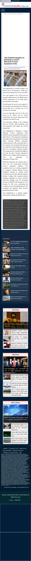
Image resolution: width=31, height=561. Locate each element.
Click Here (18, 227)
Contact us (13, 448)
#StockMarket (7, 68)
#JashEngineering (15, 68)
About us (23, 448)
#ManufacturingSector (19, 67)
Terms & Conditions (10, 452)
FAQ (11, 500)
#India (11, 67)
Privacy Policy (18, 450)
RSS (21, 452)
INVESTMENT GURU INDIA (18, 495)
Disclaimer (7, 450)
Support (18, 500)
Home (5, 448)
